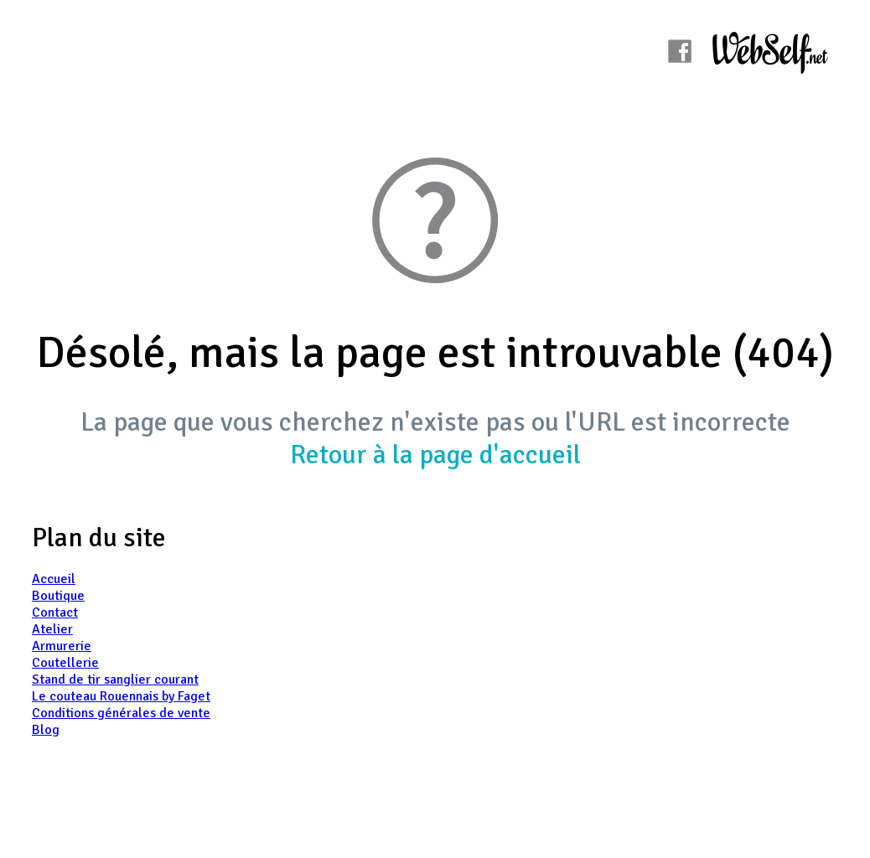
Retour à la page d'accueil (435, 454)
